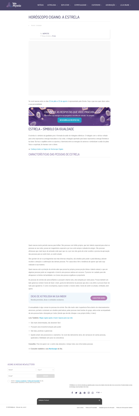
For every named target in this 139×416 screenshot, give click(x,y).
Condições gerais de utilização (106, 407)
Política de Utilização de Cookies (124, 407)
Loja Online (124, 5)
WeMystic (46, 33)
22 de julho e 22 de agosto (58, 101)
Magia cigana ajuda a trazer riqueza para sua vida (56, 318)
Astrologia (51, 5)
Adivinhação (110, 5)
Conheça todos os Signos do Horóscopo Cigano (47, 149)
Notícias (41, 5)
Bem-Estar (65, 5)
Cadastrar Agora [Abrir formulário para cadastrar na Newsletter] (99, 298)
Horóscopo (53, 349)
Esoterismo (96, 5)
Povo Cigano (36, 25)
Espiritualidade (80, 5)
